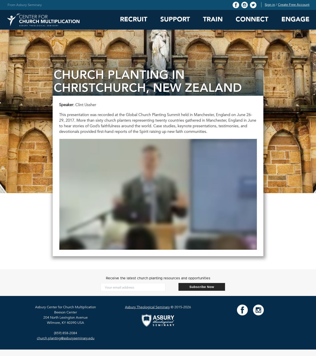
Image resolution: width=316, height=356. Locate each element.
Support (175, 19)
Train (213, 19)
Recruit (133, 19)
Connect (252, 19)
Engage (295, 19)
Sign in (270, 5)
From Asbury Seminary (25, 5)
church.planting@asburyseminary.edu (65, 338)
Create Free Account (294, 5)
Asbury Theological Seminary (147, 307)
